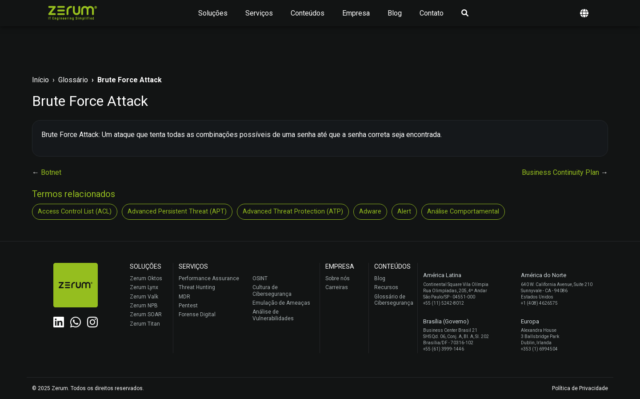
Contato (432, 13)
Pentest (188, 305)
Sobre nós (337, 278)
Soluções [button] (213, 13)
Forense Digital (197, 314)
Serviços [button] (259, 13)
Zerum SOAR (146, 314)
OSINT (260, 278)
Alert (404, 211)
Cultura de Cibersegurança (272, 290)
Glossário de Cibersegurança (393, 300)
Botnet (51, 172)
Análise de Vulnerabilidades (273, 315)
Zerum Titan (145, 324)
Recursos (386, 287)
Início (40, 80)
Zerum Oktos (146, 278)
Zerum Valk (144, 297)
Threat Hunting (197, 287)
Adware (370, 211)
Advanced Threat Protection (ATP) (293, 211)
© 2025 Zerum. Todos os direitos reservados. (88, 388)
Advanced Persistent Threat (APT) (177, 211)
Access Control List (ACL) (75, 211)
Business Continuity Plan (561, 172)
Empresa (356, 13)
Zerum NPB (144, 305)
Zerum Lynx (144, 287)
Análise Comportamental (463, 211)
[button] (584, 13)
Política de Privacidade (580, 388)
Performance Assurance (209, 278)
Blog (395, 13)
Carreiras (336, 287)
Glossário (73, 80)
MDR (184, 297)
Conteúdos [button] (307, 13)
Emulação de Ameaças (281, 303)
